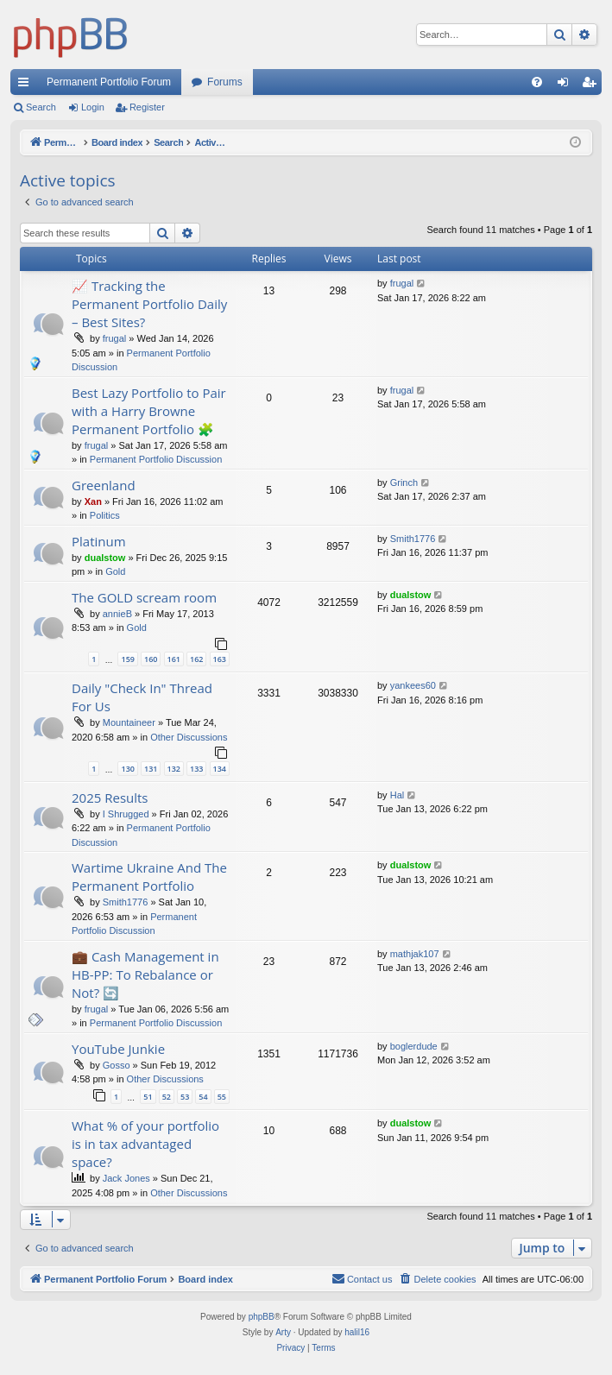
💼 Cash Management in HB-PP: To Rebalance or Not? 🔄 (145, 974)
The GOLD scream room (144, 597)
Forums (225, 82)
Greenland (104, 485)
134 (219, 768)
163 (219, 659)
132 (173, 768)
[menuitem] (537, 82)
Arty (283, 1332)
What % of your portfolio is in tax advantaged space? (145, 1143)
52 (166, 1096)
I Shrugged (126, 814)
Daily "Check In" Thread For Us (142, 697)
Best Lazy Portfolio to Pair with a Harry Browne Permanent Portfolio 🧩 (149, 411)
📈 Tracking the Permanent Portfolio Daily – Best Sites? (149, 304)
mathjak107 (414, 954)
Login (92, 107)
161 (173, 659)
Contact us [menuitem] (362, 1278)
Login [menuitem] (567, 85)
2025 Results (110, 797)
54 (203, 1096)
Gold (115, 571)
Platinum (99, 541)
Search (41, 107)
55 (222, 1096)
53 (184, 1096)
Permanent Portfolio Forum (109, 82)
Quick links (26, 85)
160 (150, 659)
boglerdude (414, 1046)
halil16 (356, 1332)
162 (196, 659)
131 (150, 768)
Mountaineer (129, 722)
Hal (397, 795)
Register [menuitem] (593, 85)
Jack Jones (126, 1178)
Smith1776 (413, 538)
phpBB (261, 1316)
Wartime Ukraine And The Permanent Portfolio (149, 876)
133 (196, 768)
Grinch (404, 482)
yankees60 (413, 685)
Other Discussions (188, 737)
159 (127, 659)
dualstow (105, 557)
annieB (117, 614)
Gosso (116, 1065)
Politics (105, 515)
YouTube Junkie (118, 1048)
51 (147, 1096)
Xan (93, 501)
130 (127, 768)
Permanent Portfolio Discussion (156, 459)
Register (147, 107)
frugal (115, 338)
